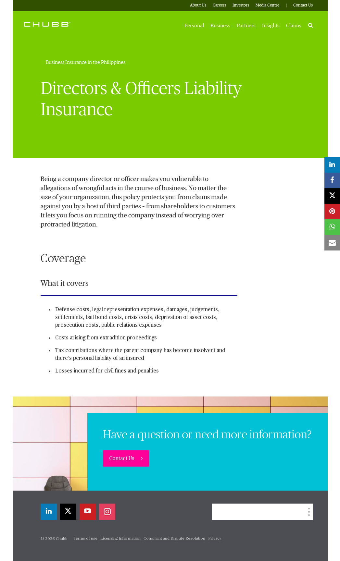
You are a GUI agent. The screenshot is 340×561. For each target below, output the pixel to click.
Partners (246, 25)
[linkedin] (49, 512)
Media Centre (267, 5)
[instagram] (107, 512)
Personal (194, 25)
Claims (293, 25)
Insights (271, 25)
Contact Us (303, 5)
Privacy (214, 539)
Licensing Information (120, 539)
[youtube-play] (88, 512)
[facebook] (332, 180)
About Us (198, 5)
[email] (332, 242)
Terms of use (85, 539)
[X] (68, 512)
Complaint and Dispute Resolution (174, 539)
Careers (219, 5)
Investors (241, 5)
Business (220, 25)
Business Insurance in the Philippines (85, 62)
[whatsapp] (332, 227)
